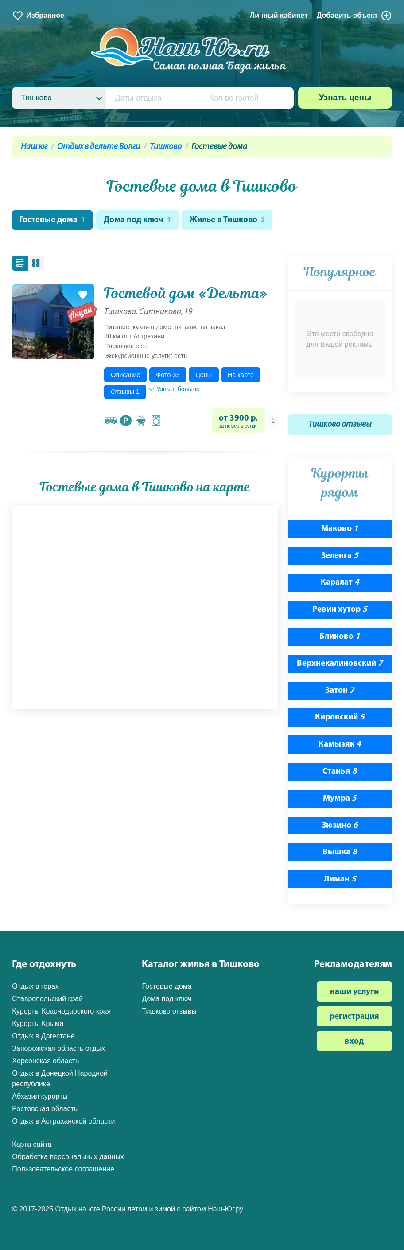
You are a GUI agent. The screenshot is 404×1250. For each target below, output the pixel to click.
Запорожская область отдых (58, 1048)
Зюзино (340, 826)
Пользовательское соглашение (63, 1169)
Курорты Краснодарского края (61, 1011)
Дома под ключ (137, 220)
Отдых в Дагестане (43, 1036)
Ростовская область (45, 1108)
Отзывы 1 (125, 392)
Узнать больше (173, 389)
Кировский (340, 718)
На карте (241, 375)
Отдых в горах (35, 986)
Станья (339, 772)
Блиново (339, 637)
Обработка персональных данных (68, 1156)
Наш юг (34, 147)
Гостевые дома (52, 220)
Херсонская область (45, 1061)
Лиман (340, 880)
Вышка (339, 853)
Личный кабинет (279, 15)
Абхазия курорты (39, 1096)
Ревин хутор (339, 610)
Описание (125, 375)
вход (354, 1042)
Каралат (340, 583)
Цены (203, 375)
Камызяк (340, 745)
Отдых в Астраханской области (63, 1121)
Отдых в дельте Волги (98, 147)
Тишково (166, 147)
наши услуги (354, 992)
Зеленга (339, 556)
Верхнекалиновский (340, 664)
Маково (339, 529)
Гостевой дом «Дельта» (186, 293)
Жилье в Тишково (229, 220)
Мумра (340, 799)
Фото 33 (167, 375)
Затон (339, 691)
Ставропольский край (47, 998)
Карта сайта (31, 1144)
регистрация (354, 1017)
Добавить (354, 15)
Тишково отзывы (339, 425)
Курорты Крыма (37, 1023)
